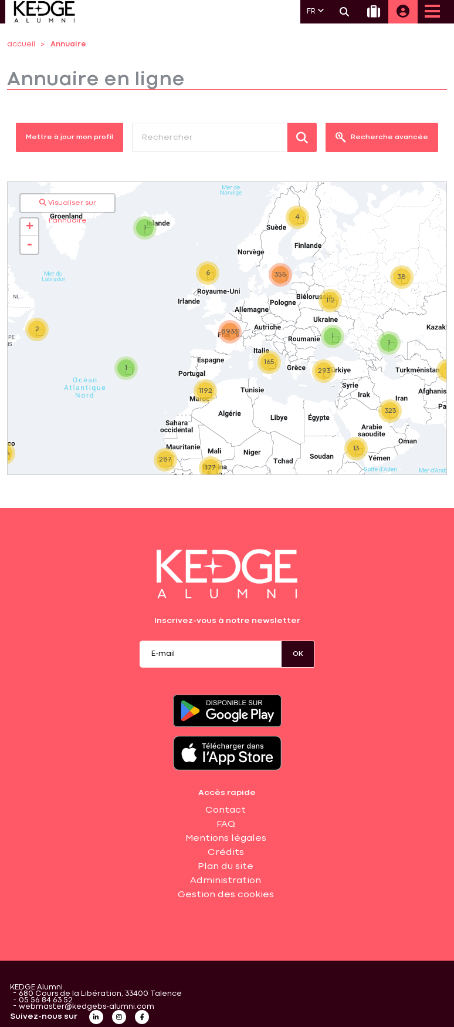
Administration (225, 881)
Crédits (226, 852)
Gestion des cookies (226, 895)
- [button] (29, 245)
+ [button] (29, 227)
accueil (21, 44)
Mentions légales (225, 838)
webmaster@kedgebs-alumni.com (86, 1007)
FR (315, 11)
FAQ (225, 824)
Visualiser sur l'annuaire (67, 205)
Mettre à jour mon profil (69, 137)
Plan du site (225, 867)
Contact (225, 810)
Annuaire (68, 44)
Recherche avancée (382, 137)
